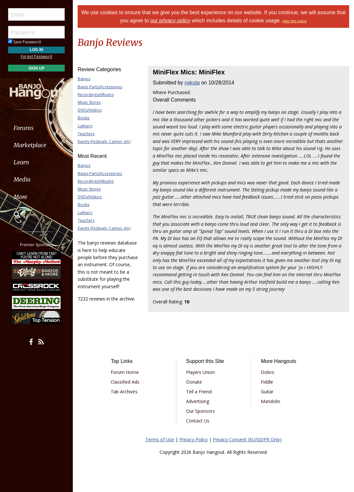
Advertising (197, 401)
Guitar (267, 391)
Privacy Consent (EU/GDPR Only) (247, 439)
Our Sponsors (200, 411)
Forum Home (125, 372)
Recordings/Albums (96, 94)
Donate (194, 382)
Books (83, 118)
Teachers (86, 134)
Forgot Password (36, 56)
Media (22, 179)
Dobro (267, 372)
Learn (21, 162)
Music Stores (89, 102)
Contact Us (197, 421)
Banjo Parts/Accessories (100, 87)
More (20, 197)
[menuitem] (36, 128)
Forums (24, 128)
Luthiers (85, 126)
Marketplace (30, 145)
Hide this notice (294, 21)
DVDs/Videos (90, 110)
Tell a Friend (199, 391)
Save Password (24, 42)
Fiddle (267, 382)
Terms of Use (159, 439)
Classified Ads (125, 382)
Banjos (84, 79)
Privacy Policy (193, 439)
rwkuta (192, 82)
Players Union (200, 372)
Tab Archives (124, 391)
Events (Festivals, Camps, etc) (104, 141)
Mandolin (270, 401)
